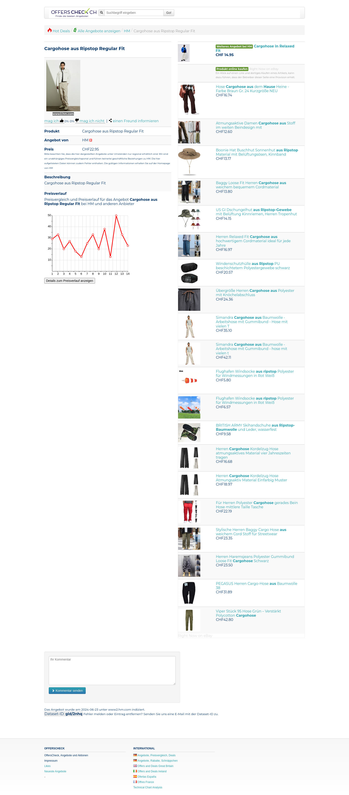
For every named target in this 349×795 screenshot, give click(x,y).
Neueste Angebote (55, 771)
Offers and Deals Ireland (149, 771)
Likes (47, 766)
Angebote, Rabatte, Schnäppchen (155, 760)
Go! (168, 12)
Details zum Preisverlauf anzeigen (69, 281)
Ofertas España (144, 776)
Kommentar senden (67, 690)
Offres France (143, 782)
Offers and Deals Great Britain (153, 766)
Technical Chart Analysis (147, 787)
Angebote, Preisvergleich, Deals (154, 755)
